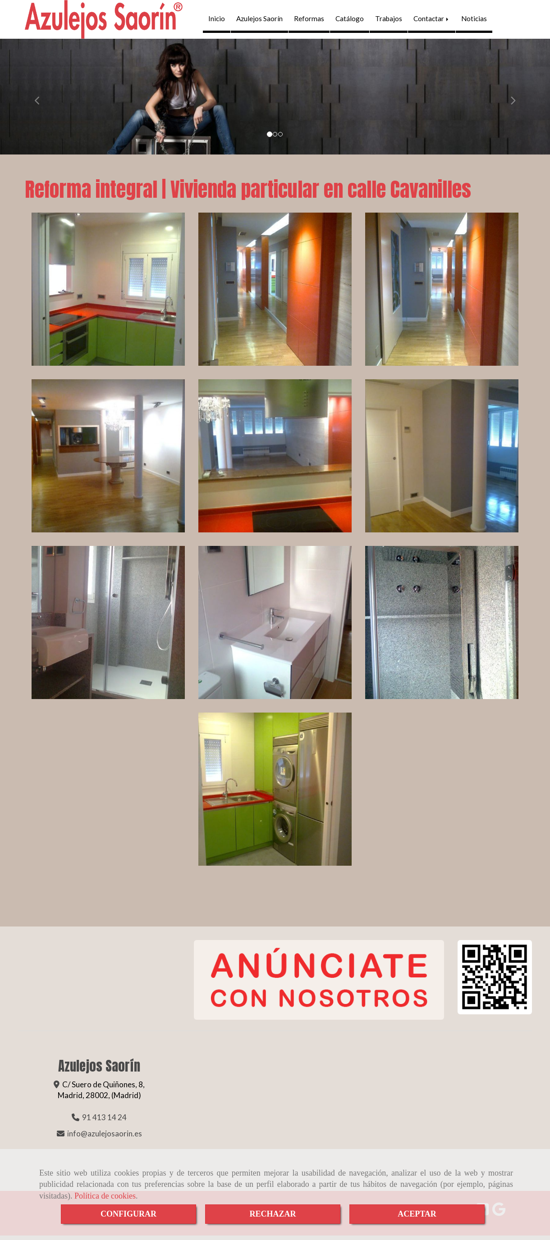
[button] (41, 101)
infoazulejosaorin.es (104, 1138)
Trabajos (388, 21)
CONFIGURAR (128, 1213)
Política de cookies (105, 1195)
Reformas (309, 21)
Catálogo (349, 21)
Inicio (216, 21)
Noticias (474, 21)
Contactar (431, 21)
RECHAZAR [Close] (272, 1213)
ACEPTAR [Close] (417, 1213)
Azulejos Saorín (259, 21)
